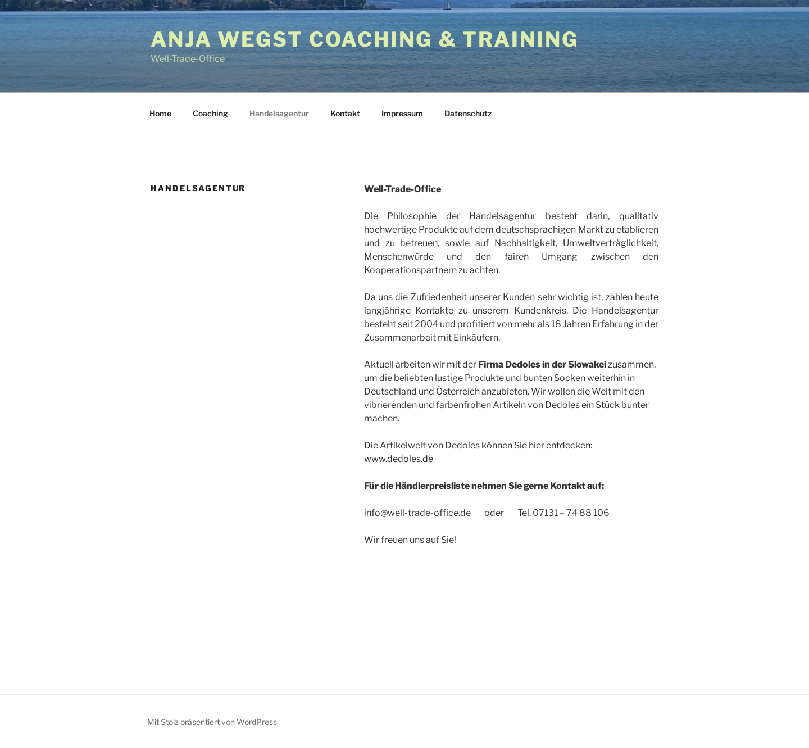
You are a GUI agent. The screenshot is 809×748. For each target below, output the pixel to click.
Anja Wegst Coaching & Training (364, 39)
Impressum (402, 113)
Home (160, 113)
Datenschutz (468, 113)
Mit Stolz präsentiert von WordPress (212, 722)
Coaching (210, 113)
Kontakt (345, 113)
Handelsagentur (279, 113)
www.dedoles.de (398, 459)
